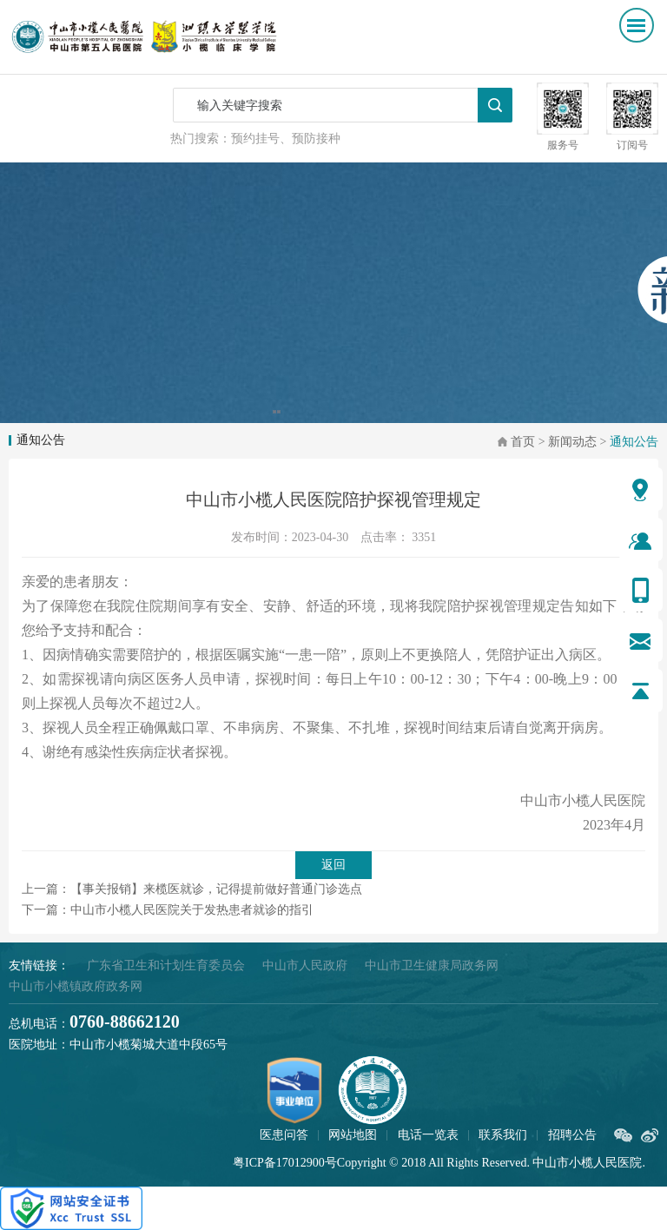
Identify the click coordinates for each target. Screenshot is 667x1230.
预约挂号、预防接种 (285, 138)
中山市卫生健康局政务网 (432, 965)
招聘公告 (572, 1134)
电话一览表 (428, 1134)
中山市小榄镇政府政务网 (75, 986)
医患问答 (284, 1134)
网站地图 (352, 1134)
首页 (523, 441)
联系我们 (503, 1134)
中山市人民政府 (304, 965)
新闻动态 (572, 441)
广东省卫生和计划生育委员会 (166, 965)
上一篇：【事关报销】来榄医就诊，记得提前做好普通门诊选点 (192, 889)
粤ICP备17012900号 (285, 1162)
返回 (333, 864)
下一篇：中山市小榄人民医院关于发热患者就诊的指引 (168, 909)
